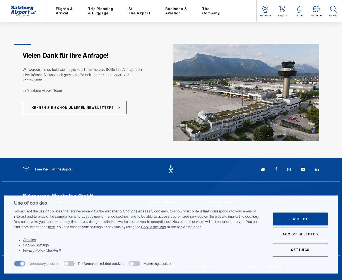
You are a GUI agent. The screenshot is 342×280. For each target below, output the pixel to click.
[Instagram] (289, 169)
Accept (300, 219)
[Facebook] (276, 169)
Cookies (29, 240)
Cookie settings (153, 227)
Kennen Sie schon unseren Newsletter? (72, 108)
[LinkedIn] (317, 169)
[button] (333, 11)
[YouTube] (303, 169)
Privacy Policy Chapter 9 (42, 251)
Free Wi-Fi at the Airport (48, 169)
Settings (300, 250)
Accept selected (300, 235)
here (51, 227)
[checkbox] (36, 264)
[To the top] (171, 169)
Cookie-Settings (36, 245)
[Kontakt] (263, 169)
